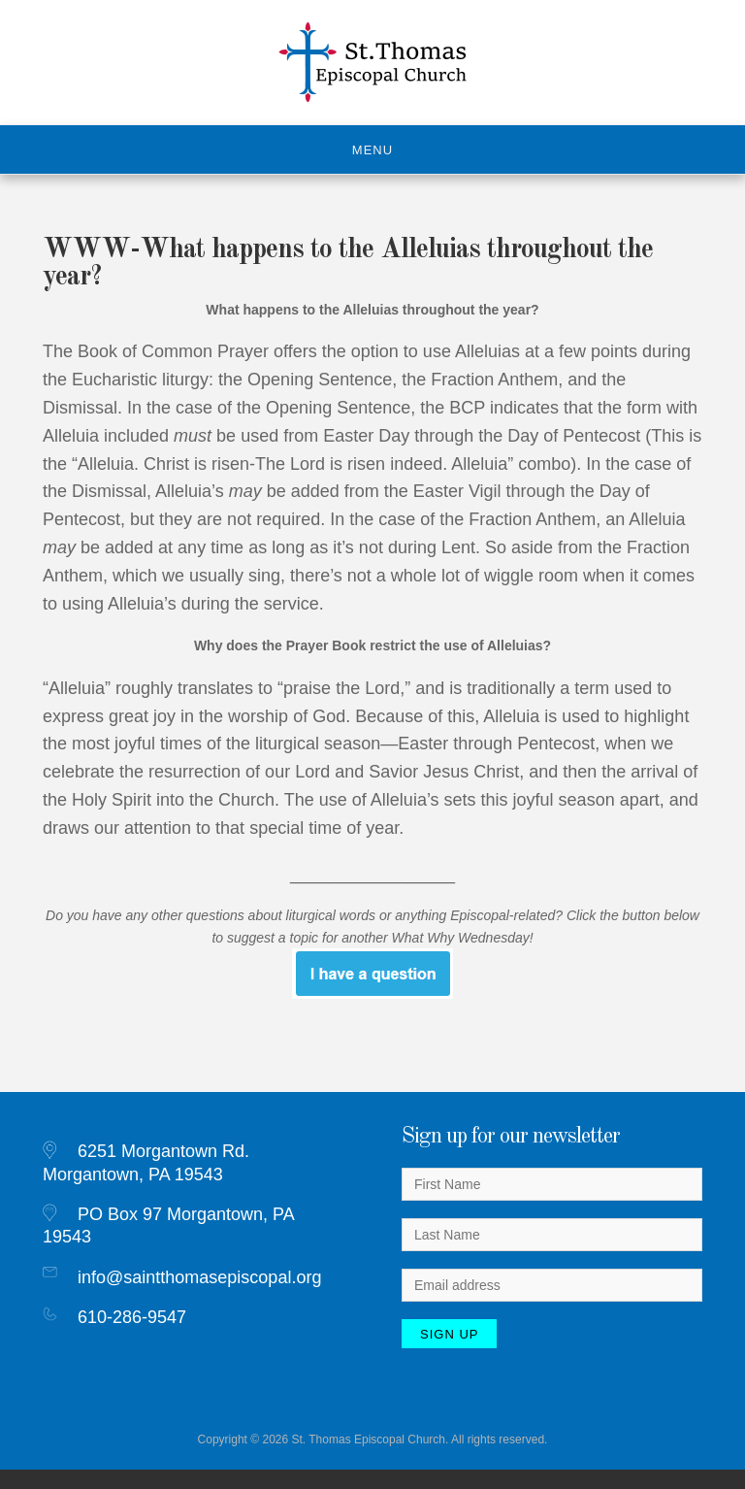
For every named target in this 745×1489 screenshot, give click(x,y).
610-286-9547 (132, 1317)
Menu (372, 150)
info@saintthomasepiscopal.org (199, 1277)
